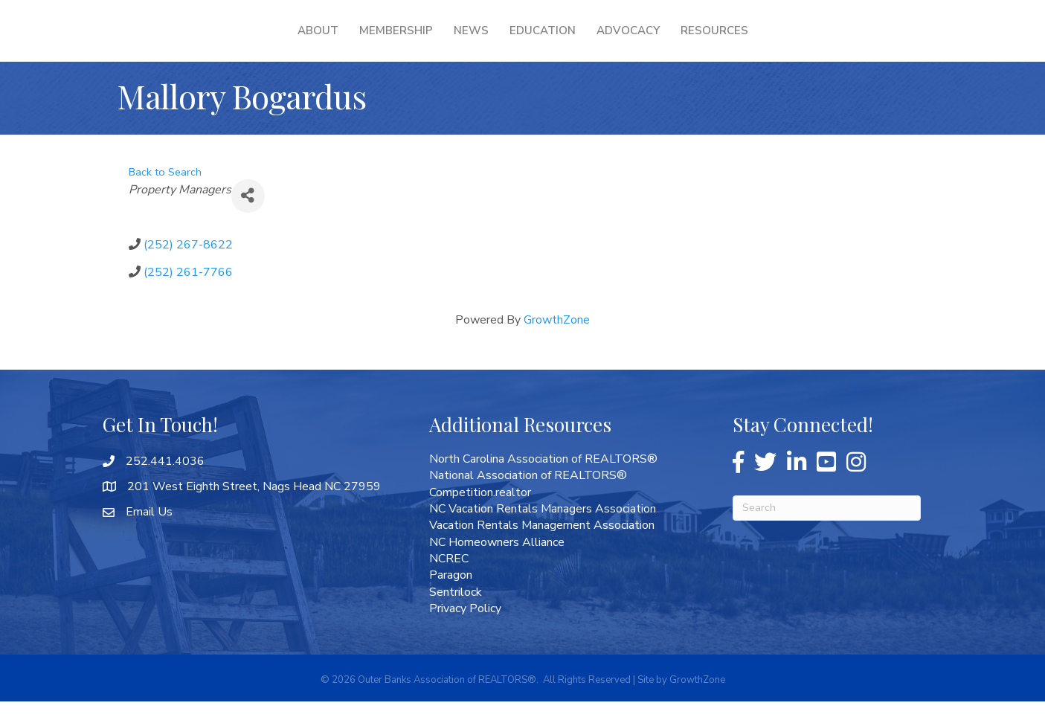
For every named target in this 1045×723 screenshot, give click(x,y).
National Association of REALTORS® (528, 497)
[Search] (827, 529)
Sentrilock (455, 613)
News (375, 40)
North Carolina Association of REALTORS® (543, 480)
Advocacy (723, 40)
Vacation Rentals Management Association (542, 547)
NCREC (449, 580)
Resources (809, 40)
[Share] (248, 217)
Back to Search (165, 193)
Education (638, 40)
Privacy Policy (465, 630)
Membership (300, 40)
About (222, 40)
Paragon (450, 596)
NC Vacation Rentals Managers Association (542, 530)
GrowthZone (557, 341)
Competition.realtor (480, 514)
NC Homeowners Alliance (497, 564)
